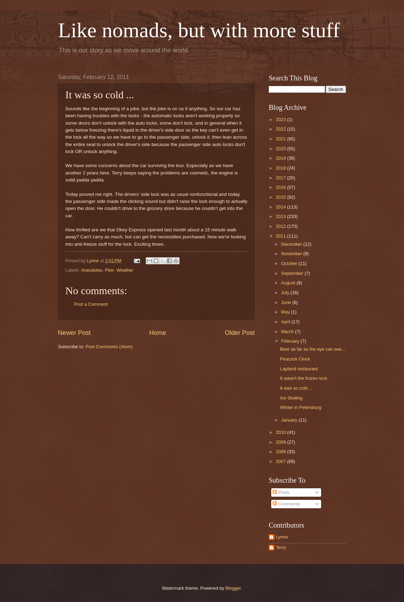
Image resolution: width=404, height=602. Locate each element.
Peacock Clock (295, 359)
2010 (281, 432)
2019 (281, 158)
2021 (281, 138)
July (285, 292)
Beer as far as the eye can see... (312, 349)
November (292, 253)
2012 (281, 226)
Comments (286, 504)
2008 (281, 451)
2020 (281, 148)
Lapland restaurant (299, 368)
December (292, 244)
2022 (281, 129)
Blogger (233, 588)
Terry (281, 547)
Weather (124, 270)
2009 (281, 442)
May (286, 312)
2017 (281, 177)
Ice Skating (291, 398)
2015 (281, 197)
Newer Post (74, 332)
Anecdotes (91, 270)
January (289, 420)
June (286, 302)
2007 (281, 461)
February (290, 341)
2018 (281, 168)
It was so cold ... (296, 388)
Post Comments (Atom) (109, 346)
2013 (281, 216)
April (286, 321)
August (289, 282)
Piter (109, 270)
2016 (281, 187)
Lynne (282, 537)
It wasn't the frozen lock (303, 378)
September (293, 273)
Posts (281, 492)
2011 (281, 236)
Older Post (240, 332)
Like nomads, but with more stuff (199, 30)
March (288, 331)
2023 (281, 119)
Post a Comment (91, 304)
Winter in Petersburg (300, 407)
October (289, 263)
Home (157, 332)
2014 (281, 207)
